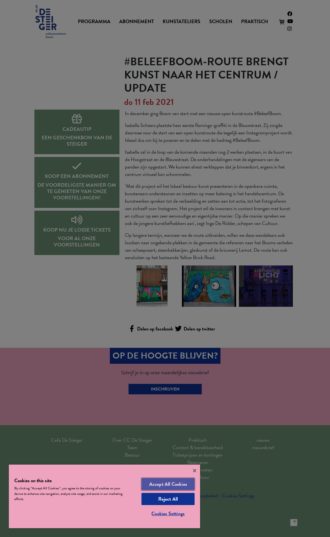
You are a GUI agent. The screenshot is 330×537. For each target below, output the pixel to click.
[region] (104, 496)
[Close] (194, 470)
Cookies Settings (168, 513)
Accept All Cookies (168, 484)
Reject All (168, 499)
